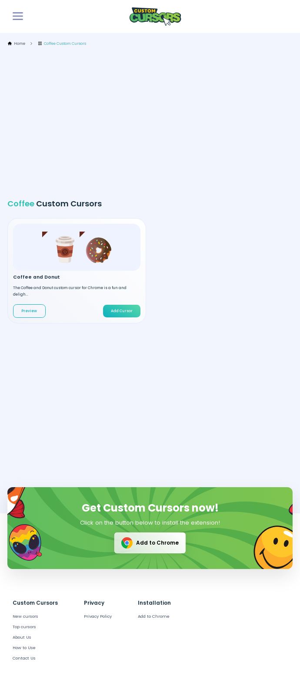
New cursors (25, 616)
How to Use (24, 647)
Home (16, 44)
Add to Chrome (149, 543)
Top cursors (24, 627)
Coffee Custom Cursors (62, 44)
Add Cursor (122, 310)
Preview (29, 310)
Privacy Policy (98, 616)
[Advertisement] (153, 122)
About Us (22, 637)
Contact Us (24, 658)
